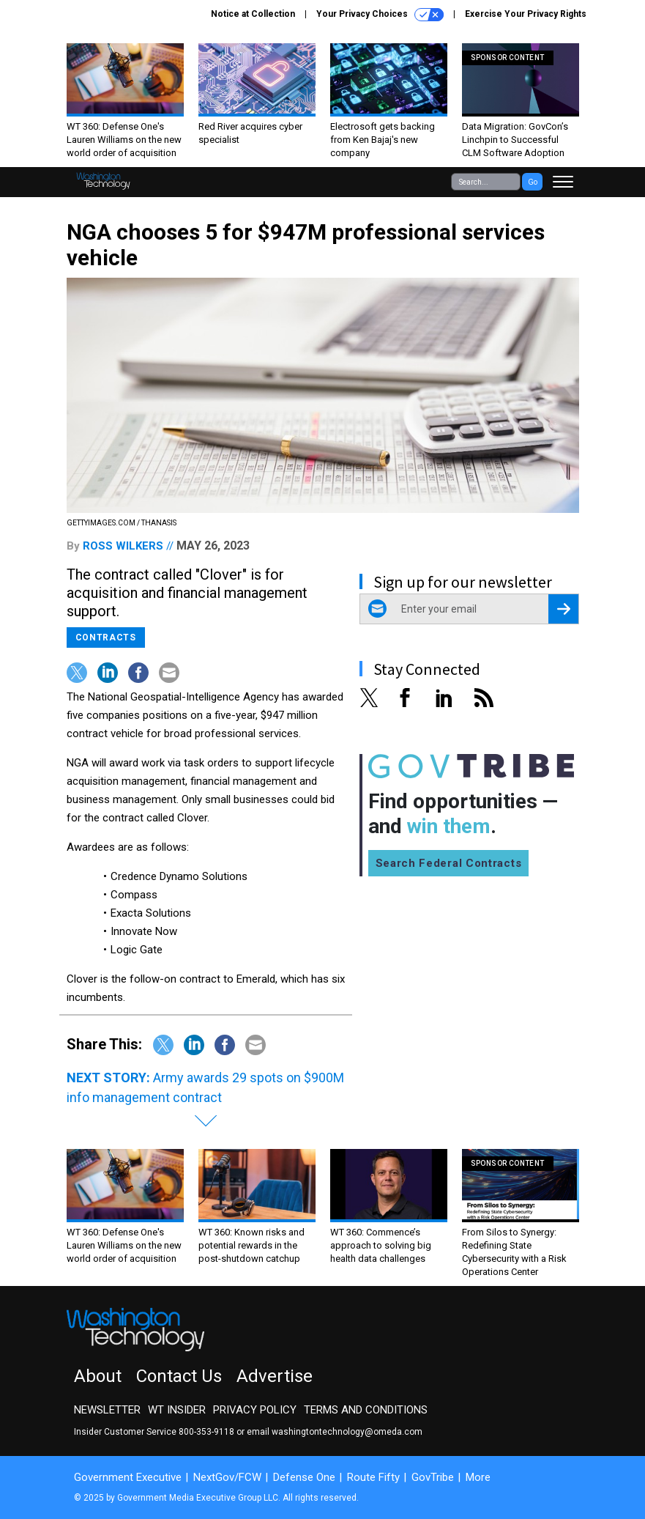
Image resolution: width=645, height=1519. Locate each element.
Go (532, 182)
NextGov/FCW (227, 1477)
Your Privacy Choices (380, 14)
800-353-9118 (206, 1432)
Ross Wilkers (123, 545)
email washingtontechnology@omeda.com (334, 1432)
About (98, 1376)
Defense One (304, 1477)
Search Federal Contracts (449, 863)
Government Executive (128, 1477)
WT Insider (177, 1409)
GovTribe (432, 1477)
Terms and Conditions (366, 1409)
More (478, 1477)
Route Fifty (373, 1477)
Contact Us (179, 1376)
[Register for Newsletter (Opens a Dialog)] (563, 609)
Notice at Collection (253, 14)
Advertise (274, 1376)
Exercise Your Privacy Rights (525, 14)
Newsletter (107, 1409)
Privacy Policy (255, 1409)
